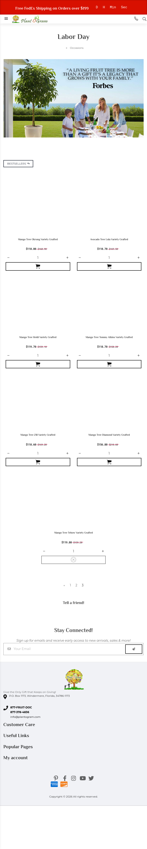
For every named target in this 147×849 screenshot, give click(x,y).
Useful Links (16, 735)
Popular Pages (18, 746)
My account (16, 757)
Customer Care (19, 724)
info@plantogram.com (25, 716)
